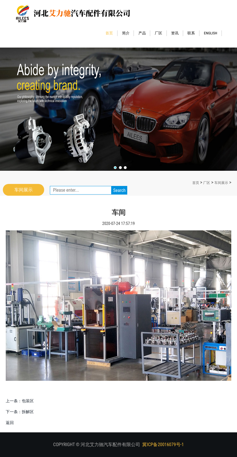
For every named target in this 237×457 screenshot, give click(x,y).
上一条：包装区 (20, 401)
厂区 (161, 33)
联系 (193, 33)
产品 (144, 33)
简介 (128, 33)
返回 (10, 422)
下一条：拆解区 (20, 411)
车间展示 (221, 183)
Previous (16, 102)
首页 (111, 33)
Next (221, 102)
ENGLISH (213, 33)
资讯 (177, 33)
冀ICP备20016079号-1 (163, 444)
